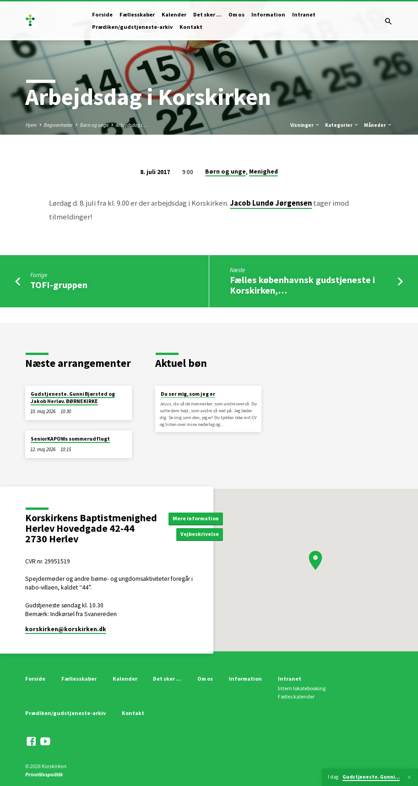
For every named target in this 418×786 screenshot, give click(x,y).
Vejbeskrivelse (203, 534)
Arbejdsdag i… (131, 125)
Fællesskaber (137, 14)
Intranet (303, 14)
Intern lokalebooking (302, 688)
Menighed (263, 171)
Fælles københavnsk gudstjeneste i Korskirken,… (302, 285)
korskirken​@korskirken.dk (65, 629)
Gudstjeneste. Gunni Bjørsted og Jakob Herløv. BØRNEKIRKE (73, 397)
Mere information (198, 517)
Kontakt (190, 26)
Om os (236, 14)
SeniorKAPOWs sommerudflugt (70, 439)
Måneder (378, 125)
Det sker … (207, 14)
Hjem (31, 125)
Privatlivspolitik (44, 774)
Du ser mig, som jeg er (188, 394)
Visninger (305, 125)
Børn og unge (94, 125)
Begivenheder (58, 125)
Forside (102, 14)
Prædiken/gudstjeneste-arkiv (132, 26)
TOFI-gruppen (58, 285)
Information (268, 14)
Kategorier (342, 125)
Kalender (174, 14)
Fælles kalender (296, 696)
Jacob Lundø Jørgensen (271, 203)
